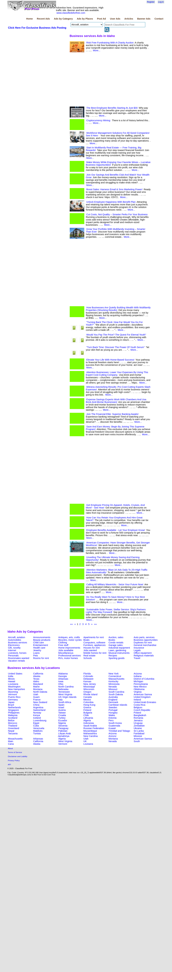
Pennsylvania (141, 684)
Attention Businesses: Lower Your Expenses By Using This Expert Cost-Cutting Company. (117, 373)
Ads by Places (85, 18)
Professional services (69, 655)
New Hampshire (16, 689)
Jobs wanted (90, 650)
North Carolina (66, 686)
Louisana (88, 744)
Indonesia (88, 723)
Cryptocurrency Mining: (98, 120)
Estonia (113, 718)
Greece (87, 707)
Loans (36, 653)
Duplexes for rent (143, 642)
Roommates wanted (18, 658)
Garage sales (116, 645)
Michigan (138, 681)
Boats (86, 640)
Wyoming (13, 692)
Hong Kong (89, 705)
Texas (36, 679)
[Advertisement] (37, 130)
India (10, 676)
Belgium (138, 707)
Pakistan (62, 731)
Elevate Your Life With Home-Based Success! (110, 359)
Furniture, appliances (94, 645)
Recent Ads (43, 18)
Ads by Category (63, 18)
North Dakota (40, 692)
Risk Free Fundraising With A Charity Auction (110, 42)
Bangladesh (140, 715)
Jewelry (37, 650)
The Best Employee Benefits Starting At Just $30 (112, 108)
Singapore (13, 710)
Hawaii (11, 681)
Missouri (113, 689)
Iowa (60, 681)
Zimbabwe (139, 725)
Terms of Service (15, 752)
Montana (37, 689)
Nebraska (63, 689)
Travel (137, 658)
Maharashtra (90, 733)
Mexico (87, 699)
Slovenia (62, 725)
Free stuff (63, 645)
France (37, 699)
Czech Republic (142, 710)
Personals (13, 655)
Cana (11, 744)
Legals (137, 650)
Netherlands (14, 707)
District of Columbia (144, 679)
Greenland (13, 728)
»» (95, 624)
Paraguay (63, 728)
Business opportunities (146, 640)
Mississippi (89, 686)
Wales (112, 715)
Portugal (113, 710)
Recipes (113, 655)
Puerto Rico (14, 697)
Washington (14, 686)
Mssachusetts (15, 738)
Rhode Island (90, 694)
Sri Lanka (139, 731)
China (36, 705)
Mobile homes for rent (95, 653)
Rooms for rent (41, 658)
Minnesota (114, 684)
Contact (158, 18)
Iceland (37, 718)
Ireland (137, 699)
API (9, 764)
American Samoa (143, 694)
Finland (87, 710)
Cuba (36, 725)
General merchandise (145, 645)
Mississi (138, 736)
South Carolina (116, 692)
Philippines (14, 712)
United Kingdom (142, 697)
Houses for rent (91, 647)
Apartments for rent (93, 637)
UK (85, 741)
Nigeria (62, 723)
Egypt (36, 723)
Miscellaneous (65, 653)
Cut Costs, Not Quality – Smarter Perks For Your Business (117, 214)
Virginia (138, 692)
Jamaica (138, 720)
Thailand (12, 725)
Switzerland (39, 710)
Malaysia (13, 715)
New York (114, 673)
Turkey (61, 718)
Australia (113, 697)
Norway (37, 712)
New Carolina (90, 736)
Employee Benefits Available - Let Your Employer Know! (115, 530)
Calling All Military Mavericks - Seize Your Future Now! (114, 584)
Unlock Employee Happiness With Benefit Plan (111, 202)
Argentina (38, 707)
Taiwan (62, 712)
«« (71, 624)
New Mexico (140, 686)
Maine (36, 686)
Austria (62, 710)
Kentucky (113, 681)
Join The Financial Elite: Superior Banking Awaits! (112, 414)
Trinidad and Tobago (119, 731)
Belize (11, 720)
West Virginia (65, 694)
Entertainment (40, 645)
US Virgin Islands (67, 697)
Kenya (36, 715)
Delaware (88, 679)
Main (10, 741)
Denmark (113, 702)
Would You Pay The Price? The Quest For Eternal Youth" (116, 334)
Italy (60, 699)
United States (15, 673)
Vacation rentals (16, 660)
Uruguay (138, 723)
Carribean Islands (118, 705)
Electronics (14, 645)
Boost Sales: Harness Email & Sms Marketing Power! (114, 189)
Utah (35, 694)
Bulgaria (87, 712)
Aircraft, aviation (16, 637)
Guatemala (114, 725)
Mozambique (90, 731)
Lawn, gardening (117, 650)
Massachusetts (117, 679)
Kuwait (112, 728)
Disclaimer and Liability (17, 756)
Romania (138, 718)
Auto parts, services (144, 637)
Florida (87, 673)
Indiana (138, 676)
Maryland (38, 684)
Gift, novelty (14, 647)
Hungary (113, 712)
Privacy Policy (14, 760)
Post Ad (101, 18)
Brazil (11, 705)
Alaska (36, 676)
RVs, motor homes (68, 658)
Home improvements (69, 647)
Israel (61, 707)
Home (29, 18)
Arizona (138, 673)
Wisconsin (88, 689)
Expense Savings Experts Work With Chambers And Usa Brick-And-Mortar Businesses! (116, 400)
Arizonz (113, 736)
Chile (86, 715)
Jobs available (65, 650)
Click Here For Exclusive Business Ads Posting (37, 27)
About (10, 748)
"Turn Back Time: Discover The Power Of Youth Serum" (115, 347)
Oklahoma (139, 689)
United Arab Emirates (145, 702)
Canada (87, 697)
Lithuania (88, 718)
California (38, 673)
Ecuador (62, 720)
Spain (61, 705)
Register (150, 2)
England (113, 699)
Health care (39, 647)
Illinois (11, 679)
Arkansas (63, 679)
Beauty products (41, 640)
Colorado (88, 676)
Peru (111, 720)
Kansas (87, 681)
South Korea (115, 723)
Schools (87, 658)
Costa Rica (139, 705)
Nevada (113, 686)
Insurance (139, 647)
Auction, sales (116, 637)
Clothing (62, 642)
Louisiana (13, 684)
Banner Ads (143, 18)
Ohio (60, 684)
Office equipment (143, 653)
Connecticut (115, 676)
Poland (137, 712)
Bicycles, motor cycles (70, 640)
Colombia (88, 702)
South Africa (64, 702)
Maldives (38, 731)
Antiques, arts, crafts (69, 637)
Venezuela (38, 728)
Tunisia (37, 733)
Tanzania (13, 733)
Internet (12, 650)
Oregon (87, 692)
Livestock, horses (17, 653)
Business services (17, 642)
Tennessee (64, 692)
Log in (161, 2)
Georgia (62, 676)
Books (112, 640)
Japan (11, 702)
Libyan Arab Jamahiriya (64, 734)
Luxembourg (39, 720)
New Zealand (40, 702)
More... (96, 50)
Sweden (113, 707)
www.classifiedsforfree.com (71, 13)
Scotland (12, 718)
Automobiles (14, 640)
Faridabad (139, 733)
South (137, 741)
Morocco (12, 723)
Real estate (89, 655)
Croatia (62, 715)
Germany (13, 699)
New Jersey (89, 684)
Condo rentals (116, 642)
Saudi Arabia (90, 725)
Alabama (63, 673)
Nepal (11, 731)
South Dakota (116, 694)
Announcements (41, 637)
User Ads (115, 18)
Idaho (36, 681)
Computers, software (94, 642)
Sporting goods (117, 658)
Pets (35, 655)
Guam (36, 697)
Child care (38, 642)
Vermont (12, 694)
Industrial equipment (119, 647)
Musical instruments (119, 653)
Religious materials (144, 655)
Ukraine (138, 728)
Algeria (87, 720)
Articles (128, 18)
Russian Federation (93, 728)
